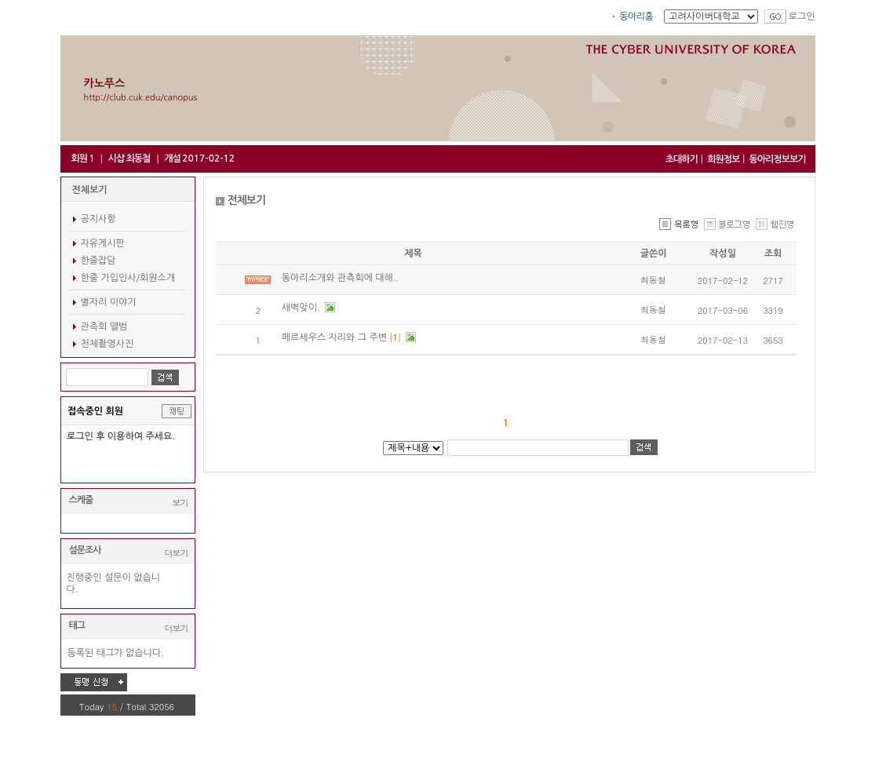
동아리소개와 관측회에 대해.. (340, 277)
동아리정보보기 (777, 159)
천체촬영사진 (107, 343)
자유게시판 (103, 243)
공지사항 (98, 219)
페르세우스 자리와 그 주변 (336, 337)
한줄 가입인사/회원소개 (128, 277)
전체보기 (90, 190)
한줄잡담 (98, 260)
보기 (180, 502)
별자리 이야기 (109, 302)
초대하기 (681, 159)
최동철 (653, 280)
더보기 (176, 553)
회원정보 (723, 159)
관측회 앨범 (104, 326)
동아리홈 (636, 16)
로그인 (802, 16)
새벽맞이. (302, 307)
